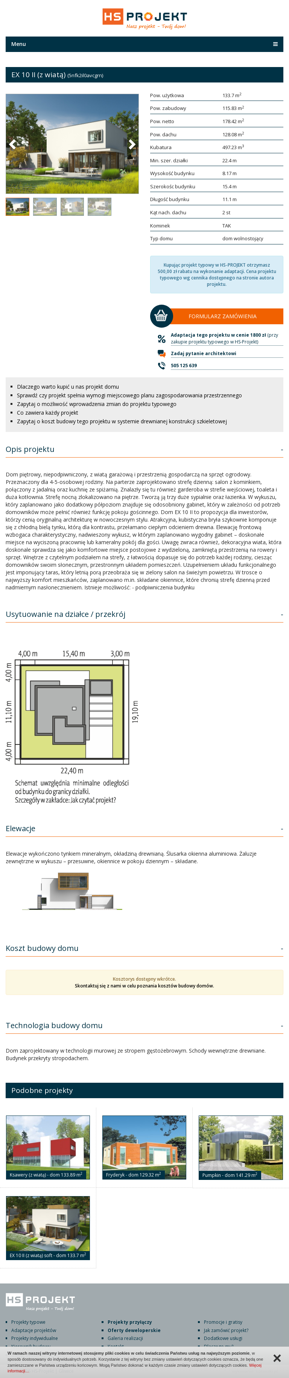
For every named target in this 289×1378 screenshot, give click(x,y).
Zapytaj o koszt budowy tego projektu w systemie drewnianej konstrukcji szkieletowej (122, 421)
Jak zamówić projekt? (226, 1330)
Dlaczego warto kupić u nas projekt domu (68, 386)
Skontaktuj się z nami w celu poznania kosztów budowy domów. (144, 986)
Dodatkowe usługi (223, 1338)
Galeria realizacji (125, 1338)
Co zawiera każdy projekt (47, 412)
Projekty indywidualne (34, 1338)
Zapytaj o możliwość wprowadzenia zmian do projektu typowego (96, 403)
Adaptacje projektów (33, 1330)
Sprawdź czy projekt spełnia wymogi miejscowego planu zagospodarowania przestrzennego (129, 395)
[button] (13, 144)
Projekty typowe (28, 1322)
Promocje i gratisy (223, 1322)
